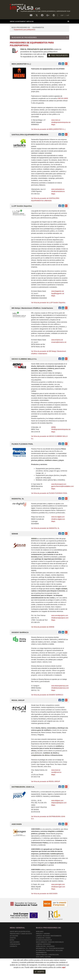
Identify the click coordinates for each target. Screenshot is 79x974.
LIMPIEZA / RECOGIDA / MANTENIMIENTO (48, 935)
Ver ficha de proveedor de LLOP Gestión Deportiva (48, 302)
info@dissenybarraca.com (60, 688)
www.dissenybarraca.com (59, 686)
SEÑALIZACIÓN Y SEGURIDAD (45, 946)
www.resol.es (55, 770)
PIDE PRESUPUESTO (58, 55)
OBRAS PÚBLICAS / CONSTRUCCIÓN (47, 954)
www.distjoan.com (57, 800)
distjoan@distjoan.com (59, 803)
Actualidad (14, 935)
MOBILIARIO (39, 931)
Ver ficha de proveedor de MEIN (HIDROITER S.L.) (48, 129)
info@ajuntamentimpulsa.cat (60, 122)
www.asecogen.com (58, 884)
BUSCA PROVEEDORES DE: (21, 27)
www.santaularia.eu (57, 189)
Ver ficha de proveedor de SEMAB (42, 627)
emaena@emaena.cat (58, 342)
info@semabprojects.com (59, 618)
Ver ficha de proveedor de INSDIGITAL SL (45, 528)
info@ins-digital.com (58, 519)
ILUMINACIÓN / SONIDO (43, 938)
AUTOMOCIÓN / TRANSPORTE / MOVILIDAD (49, 950)
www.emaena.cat (57, 340)
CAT (67, 15)
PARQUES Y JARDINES (43, 933)
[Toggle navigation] (39, 21)
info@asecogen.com (58, 887)
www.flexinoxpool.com (58, 484)
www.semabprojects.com (59, 615)
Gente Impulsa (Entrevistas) (20, 931)
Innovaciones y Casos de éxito (21, 933)
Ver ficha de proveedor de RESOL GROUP (45, 781)
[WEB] (53, 427)
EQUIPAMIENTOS (38, 27)
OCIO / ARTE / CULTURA (43, 956)
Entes (12, 940)
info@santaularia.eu (58, 191)
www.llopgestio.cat (57, 291)
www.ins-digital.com (58, 517)
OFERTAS (13, 938)
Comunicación (15, 944)
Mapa (53, 124)
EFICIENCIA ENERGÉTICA (44, 940)
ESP (62, 15)
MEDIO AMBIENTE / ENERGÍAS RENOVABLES (50, 942)
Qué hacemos (15, 942)
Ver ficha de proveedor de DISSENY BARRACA (47, 695)
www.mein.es (55, 120)
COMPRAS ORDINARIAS (43, 944)
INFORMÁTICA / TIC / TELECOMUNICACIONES (50, 948)
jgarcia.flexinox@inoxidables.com (62, 486)
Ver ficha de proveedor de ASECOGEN (44, 893)
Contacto (13, 946)
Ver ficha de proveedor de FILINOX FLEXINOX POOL (49, 493)
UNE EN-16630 (63, 98)
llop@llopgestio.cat (57, 293)
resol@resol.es (56, 772)
